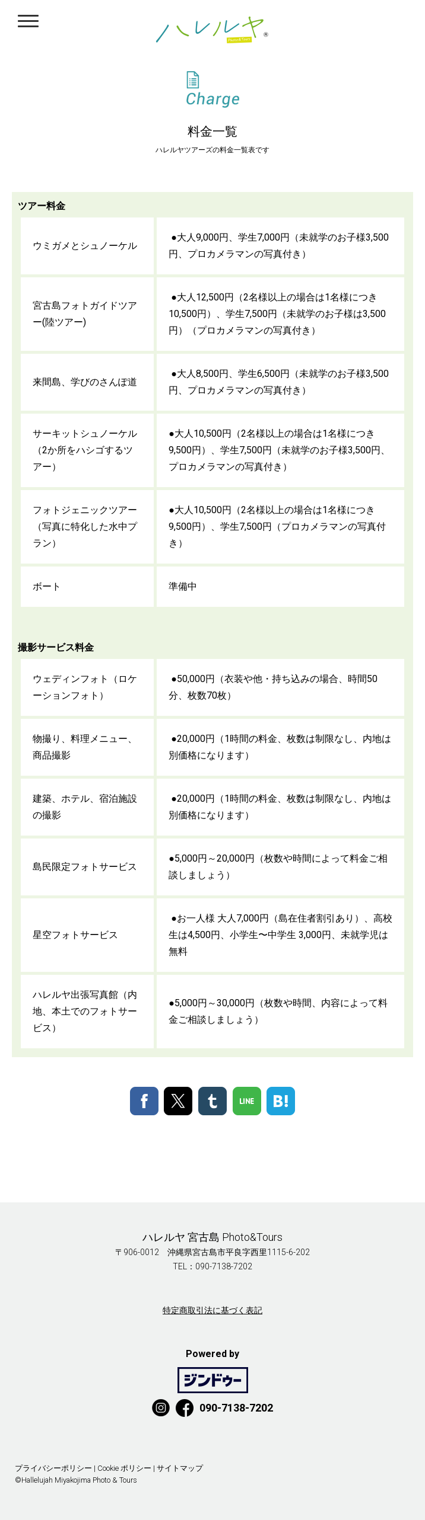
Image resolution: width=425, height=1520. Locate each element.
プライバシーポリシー (53, 1468)
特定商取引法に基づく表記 (212, 1310)
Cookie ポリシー (124, 1468)
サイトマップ (180, 1468)
